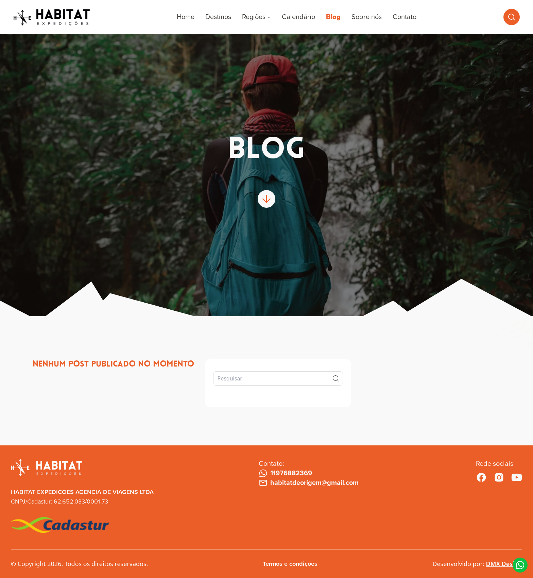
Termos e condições (290, 563)
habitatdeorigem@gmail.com (309, 482)
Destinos (218, 17)
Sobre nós (366, 17)
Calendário (298, 17)
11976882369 (285, 473)
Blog (333, 17)
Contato (404, 17)
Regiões (256, 17)
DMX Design (504, 564)
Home (185, 17)
